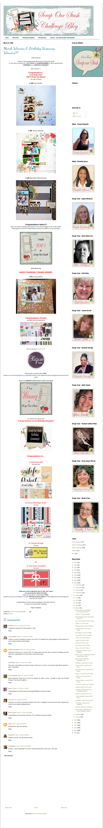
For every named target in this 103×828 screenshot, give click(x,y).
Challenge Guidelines (28, 37)
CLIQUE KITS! (40, 349)
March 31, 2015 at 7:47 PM (20, 688)
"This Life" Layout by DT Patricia (84, 684)
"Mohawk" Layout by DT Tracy (84, 663)
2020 (75, 570)
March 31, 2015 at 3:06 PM (27, 649)
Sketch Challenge (77, 545)
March (78, 608)
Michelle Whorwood (38, 178)
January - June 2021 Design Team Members (62, 37)
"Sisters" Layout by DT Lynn (83, 693)
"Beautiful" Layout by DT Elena (84, 700)
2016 (75, 580)
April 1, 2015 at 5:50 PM (19, 724)
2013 (75, 722)
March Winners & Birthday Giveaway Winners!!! (82, 611)
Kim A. (10, 688)
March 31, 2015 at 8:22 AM (24, 636)
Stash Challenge (77, 547)
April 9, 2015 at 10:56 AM (23, 746)
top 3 (73, 553)
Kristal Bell (37, 277)
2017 (75, 577)
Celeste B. (11, 735)
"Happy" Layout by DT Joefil (83, 687)
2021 (75, 567)
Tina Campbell (12, 675)
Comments (77, 116)
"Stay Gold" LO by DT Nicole (83, 635)
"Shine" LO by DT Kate (81, 623)
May (77, 603)
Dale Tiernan (12, 712)
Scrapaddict (12, 746)
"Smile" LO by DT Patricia (82, 638)
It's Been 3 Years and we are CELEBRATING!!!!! (83, 690)
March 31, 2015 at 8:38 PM (24, 712)
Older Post (64, 807)
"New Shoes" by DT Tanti (82, 645)
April (77, 605)
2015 (75, 583)
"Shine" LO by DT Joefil (82, 640)
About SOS (15, 37)
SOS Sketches (42, 37)
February (78, 714)
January (78, 717)
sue (9, 699)
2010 (75, 730)
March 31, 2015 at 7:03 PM (25, 675)
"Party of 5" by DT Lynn (82, 643)
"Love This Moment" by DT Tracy (84, 621)
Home (7, 37)
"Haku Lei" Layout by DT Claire (84, 673)
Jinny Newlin (38, 131)
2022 (75, 565)
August (78, 595)
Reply (10, 631)
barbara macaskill (13, 649)
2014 (75, 720)
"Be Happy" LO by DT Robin (83, 633)
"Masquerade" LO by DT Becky (84, 626)
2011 (75, 727)
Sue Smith (37, 83)
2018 (75, 575)
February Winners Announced (83, 707)
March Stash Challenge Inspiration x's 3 (82, 659)
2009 (75, 733)
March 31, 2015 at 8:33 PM (19, 699)
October (78, 590)
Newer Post (8, 807)
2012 (75, 725)
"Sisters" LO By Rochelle (82, 614)
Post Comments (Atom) (40, 813)
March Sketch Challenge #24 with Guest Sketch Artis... (85, 655)
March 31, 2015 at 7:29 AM (22, 625)
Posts (75, 113)
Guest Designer (76, 542)
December (79, 585)
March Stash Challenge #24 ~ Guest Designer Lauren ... (83, 710)
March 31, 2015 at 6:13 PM (23, 662)
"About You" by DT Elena (82, 648)
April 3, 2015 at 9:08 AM (22, 735)
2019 (75, 572)
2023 (75, 562)
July (77, 598)
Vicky (10, 724)
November (79, 587)
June (77, 600)
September (79, 592)
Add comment (8, 755)
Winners (10, 613)
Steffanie (11, 625)
